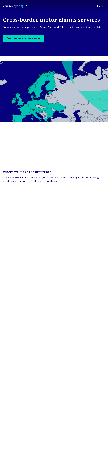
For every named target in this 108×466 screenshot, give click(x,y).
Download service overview (26, 39)
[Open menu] (98, 6)
